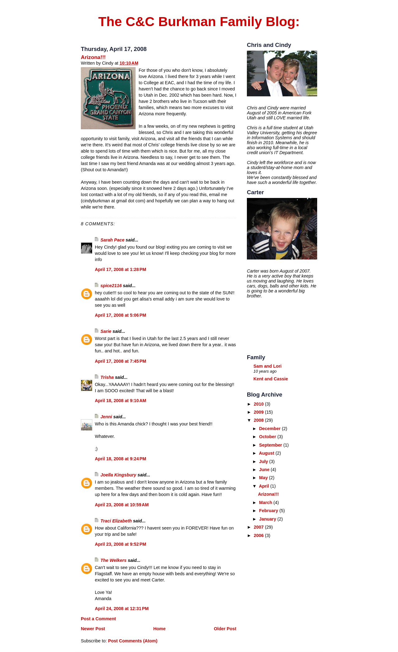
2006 (259, 535)
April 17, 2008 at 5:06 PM (120, 315)
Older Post (225, 628)
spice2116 (111, 285)
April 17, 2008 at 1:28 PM (120, 269)
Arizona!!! (93, 57)
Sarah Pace (112, 239)
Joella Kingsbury (118, 474)
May (264, 477)
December (270, 428)
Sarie (105, 331)
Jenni (106, 416)
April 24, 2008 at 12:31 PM (122, 608)
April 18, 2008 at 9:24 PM (120, 458)
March (266, 502)
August (267, 453)
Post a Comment (98, 618)
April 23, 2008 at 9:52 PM (120, 544)
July (264, 461)
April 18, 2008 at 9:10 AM (120, 400)
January (268, 519)
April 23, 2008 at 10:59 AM (122, 504)
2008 (259, 420)
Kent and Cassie (270, 378)
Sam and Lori (267, 366)
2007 (259, 527)
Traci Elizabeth (116, 520)
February (269, 510)
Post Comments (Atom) (132, 640)
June (265, 469)
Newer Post (93, 628)
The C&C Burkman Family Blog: (199, 21)
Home (159, 628)
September (271, 445)
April (265, 486)
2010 (259, 404)
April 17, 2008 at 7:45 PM (120, 361)
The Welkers (113, 560)
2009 (259, 412)
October (268, 436)
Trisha (107, 377)
